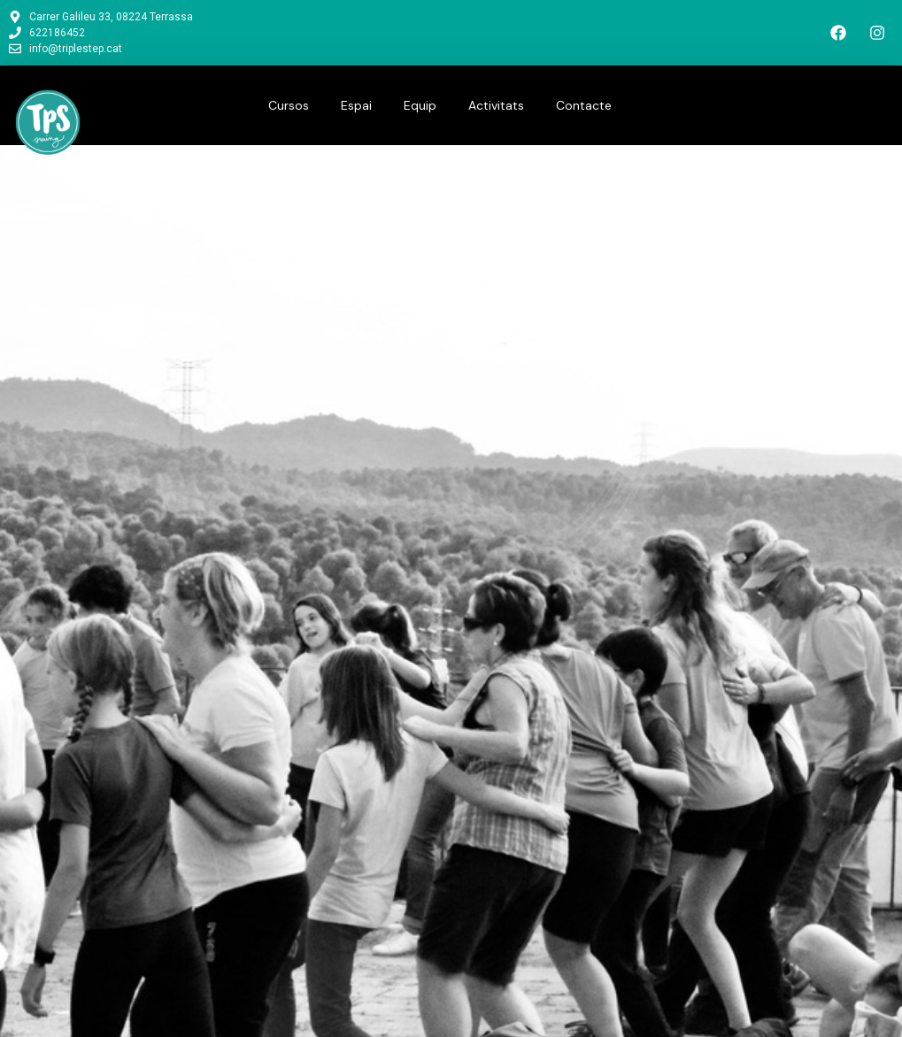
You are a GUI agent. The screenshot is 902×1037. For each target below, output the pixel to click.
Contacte (584, 105)
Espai (356, 105)
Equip (420, 105)
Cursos (288, 105)
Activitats (496, 105)
